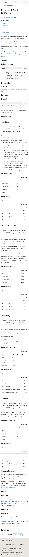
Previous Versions (13, 548)
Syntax (4, 23)
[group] (14, 74)
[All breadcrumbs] (2, 5)
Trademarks (4, 555)
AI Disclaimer (4, 548)
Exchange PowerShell (11, 17)
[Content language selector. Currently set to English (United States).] (8, 541)
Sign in (26, 2)
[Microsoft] (15, 2)
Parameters (5, 29)
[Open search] (22, 2)
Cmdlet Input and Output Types (11, 501)
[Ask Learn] (23, 5)
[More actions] (26, 5)
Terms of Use (19, 552)
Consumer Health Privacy (7, 552)
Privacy (10, 550)
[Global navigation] (1, 2)
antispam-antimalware (10, 5)
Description (5, 25)
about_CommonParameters (8, 487)
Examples (5, 27)
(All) (3, 200)
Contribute (3, 550)
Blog (20, 548)
